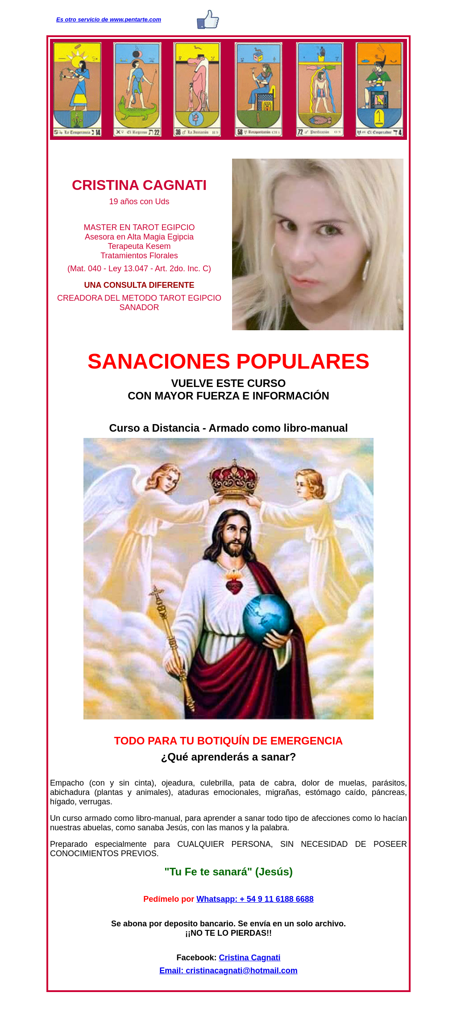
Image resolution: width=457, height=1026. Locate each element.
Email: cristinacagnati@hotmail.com (228, 970)
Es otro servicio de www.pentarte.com (108, 19)
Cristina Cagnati (250, 957)
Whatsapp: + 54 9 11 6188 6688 (255, 899)
